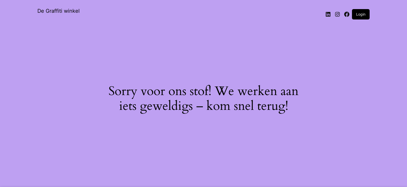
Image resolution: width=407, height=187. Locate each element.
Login (360, 14)
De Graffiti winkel (58, 11)
